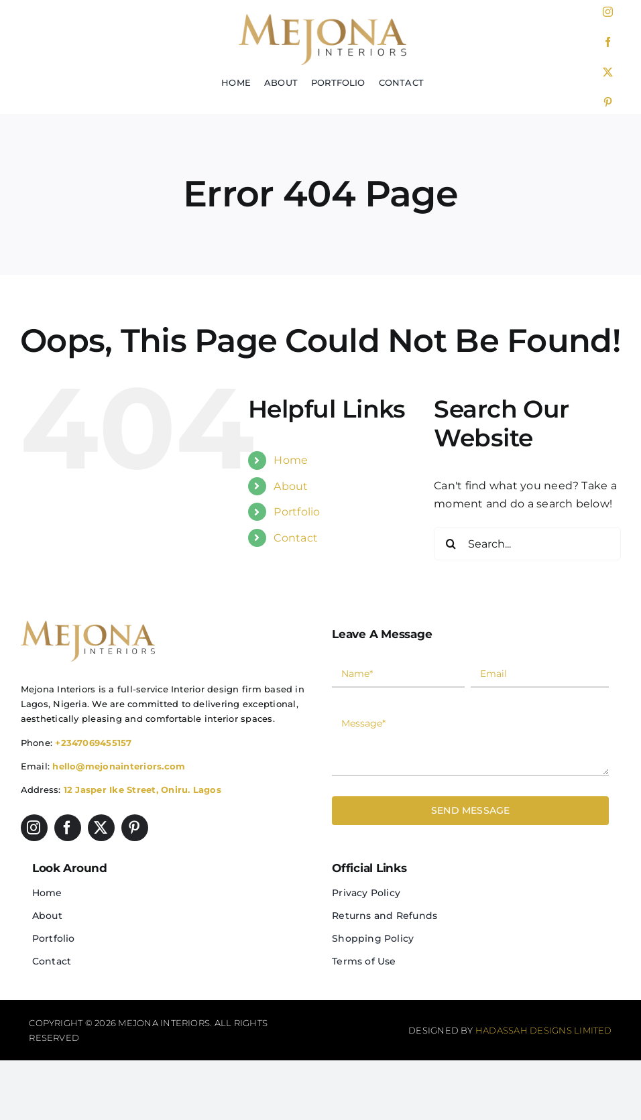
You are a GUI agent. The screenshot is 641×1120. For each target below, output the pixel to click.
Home (291, 460)
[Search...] (527, 543)
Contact (296, 538)
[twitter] (608, 72)
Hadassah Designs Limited (543, 1030)
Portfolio (297, 511)
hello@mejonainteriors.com (118, 766)
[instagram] (608, 11)
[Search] (450, 543)
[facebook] (608, 42)
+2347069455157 (93, 742)
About (291, 486)
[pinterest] (608, 102)
